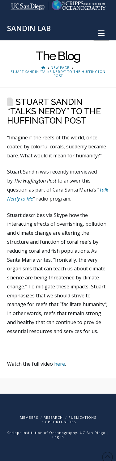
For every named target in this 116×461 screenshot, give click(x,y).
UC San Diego (92, 432)
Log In (58, 437)
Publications (82, 417)
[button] (101, 33)
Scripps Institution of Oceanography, (43, 432)
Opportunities (60, 421)
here (59, 363)
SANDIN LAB (29, 28)
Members (29, 417)
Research (53, 417)
